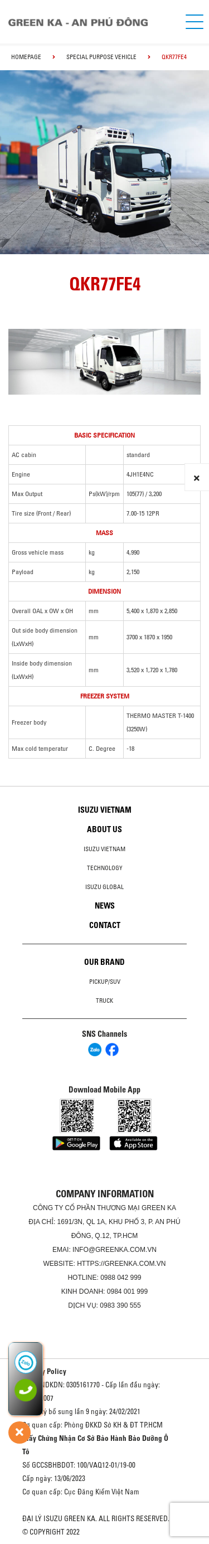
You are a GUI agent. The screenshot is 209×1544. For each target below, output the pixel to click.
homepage (26, 57)
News (105, 906)
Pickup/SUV (104, 981)
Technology (105, 868)
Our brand (104, 962)
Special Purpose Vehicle (101, 57)
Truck (104, 1000)
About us (104, 829)
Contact (104, 925)
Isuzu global (104, 887)
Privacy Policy (44, 1371)
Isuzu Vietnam (105, 810)
